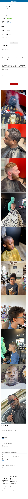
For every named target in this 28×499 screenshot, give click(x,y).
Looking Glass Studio (5, 437)
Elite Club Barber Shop (5, 428)
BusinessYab (14, 1)
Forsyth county (10, 4)
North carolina (6, 4)
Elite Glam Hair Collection (5, 463)
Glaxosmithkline (12, 479)
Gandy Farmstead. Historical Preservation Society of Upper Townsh (13, 481)
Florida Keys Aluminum (5, 477)
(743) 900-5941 (3, 11)
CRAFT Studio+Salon (5, 446)
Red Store (3, 481)
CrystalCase (11, 484)
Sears (10, 478)
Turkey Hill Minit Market (13, 487)
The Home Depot (12, 475)
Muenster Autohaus (5, 480)
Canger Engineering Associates (13, 483)
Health (11, 18)
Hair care (9, 18)
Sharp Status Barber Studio (5, 468)
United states (3, 4)
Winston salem (13, 4)
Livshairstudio (4, 450)
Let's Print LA (4, 484)
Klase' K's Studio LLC (5, 459)
